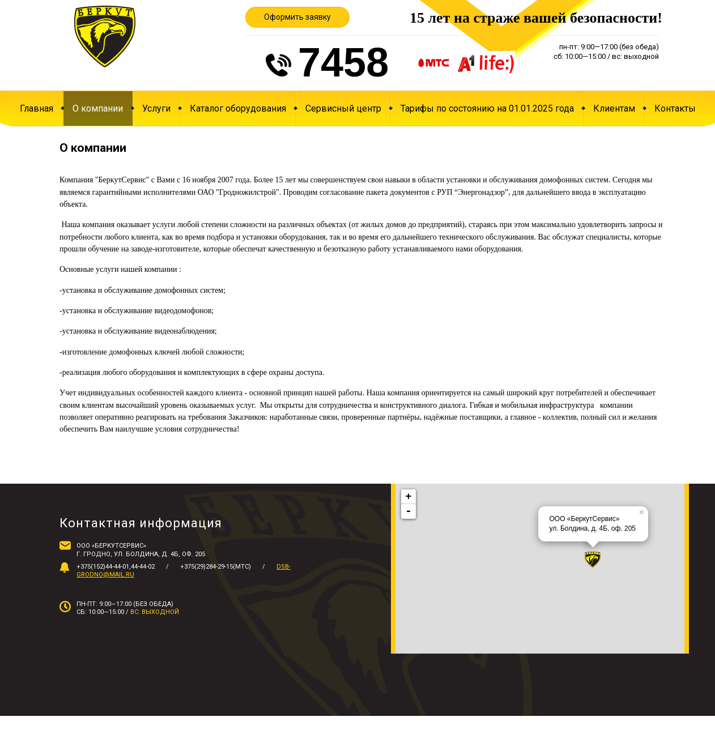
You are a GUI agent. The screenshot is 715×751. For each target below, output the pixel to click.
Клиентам (614, 108)
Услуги (156, 108)
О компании (98, 108)
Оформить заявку (297, 17)
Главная (36, 108)
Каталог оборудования (238, 108)
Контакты (675, 108)
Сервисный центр (343, 108)
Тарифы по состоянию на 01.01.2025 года (487, 108)
